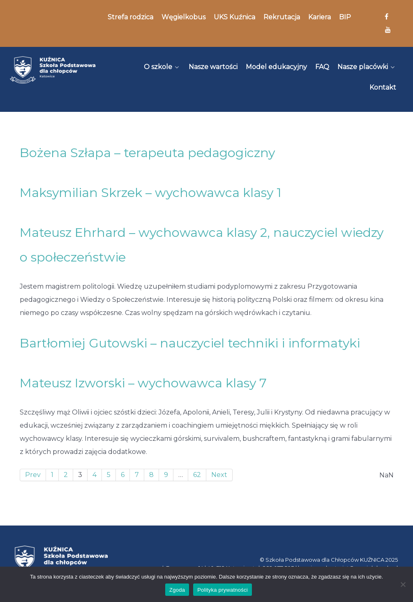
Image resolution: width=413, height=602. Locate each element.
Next (219, 475)
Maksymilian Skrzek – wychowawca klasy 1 (150, 192)
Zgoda (177, 590)
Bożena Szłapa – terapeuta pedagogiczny (147, 152)
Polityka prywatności (222, 590)
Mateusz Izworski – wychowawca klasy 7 (143, 383)
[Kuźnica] (52, 70)
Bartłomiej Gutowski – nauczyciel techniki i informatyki (190, 343)
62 (197, 475)
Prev (33, 475)
